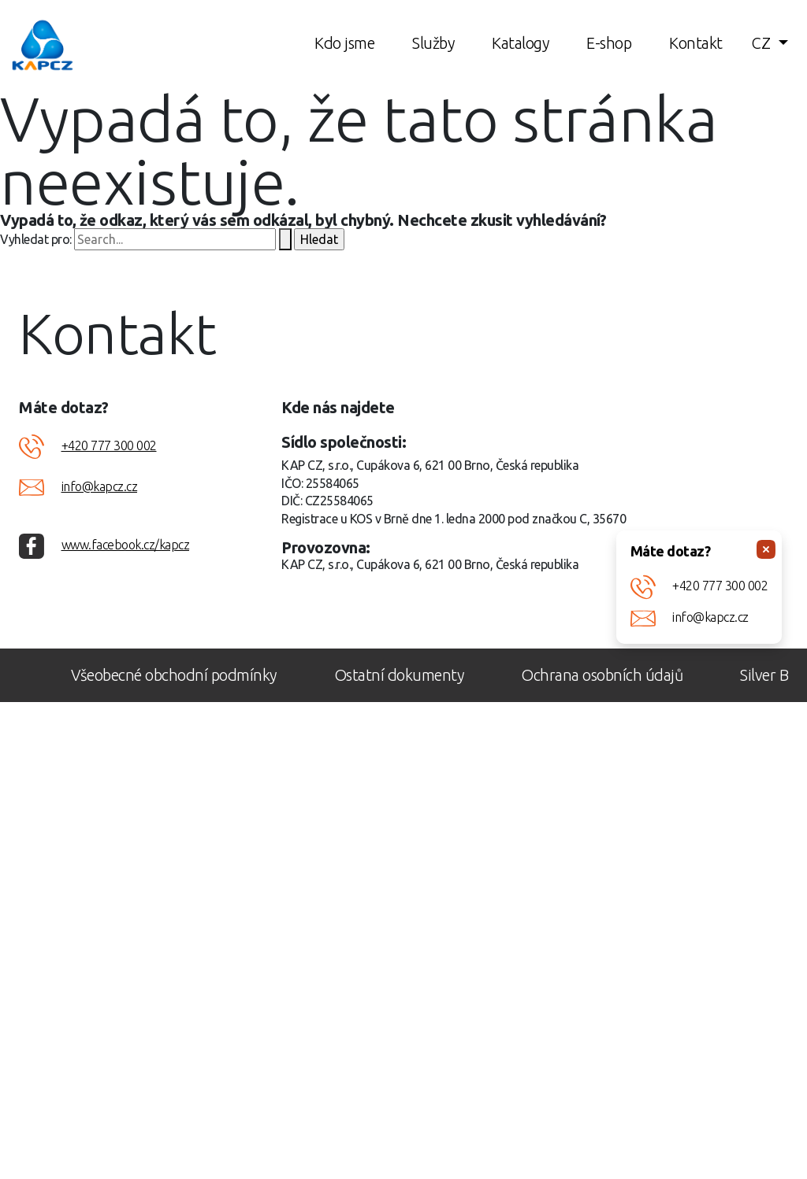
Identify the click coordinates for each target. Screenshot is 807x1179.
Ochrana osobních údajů (601, 675)
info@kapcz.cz (710, 617)
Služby (433, 43)
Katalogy (520, 43)
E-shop (608, 43)
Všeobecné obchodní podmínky (174, 675)
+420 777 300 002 (720, 585)
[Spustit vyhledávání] (285, 239)
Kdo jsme (344, 43)
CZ (763, 43)
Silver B (764, 675)
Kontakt (696, 43)
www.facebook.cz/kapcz (125, 545)
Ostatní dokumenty (399, 675)
